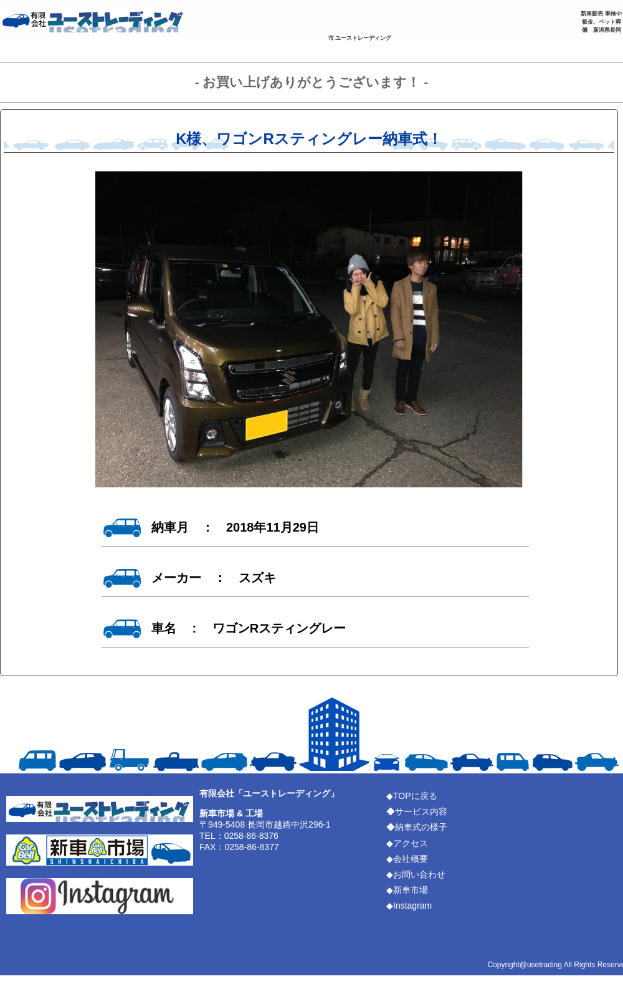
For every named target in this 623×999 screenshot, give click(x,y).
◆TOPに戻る (411, 796)
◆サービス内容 (416, 811)
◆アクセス (407, 843)
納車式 (336, 19)
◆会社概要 (407, 859)
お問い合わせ (47, 47)
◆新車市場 (407, 890)
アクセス (433, 19)
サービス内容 (240, 19)
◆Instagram (409, 906)
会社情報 (529, 19)
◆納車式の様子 (416, 827)
